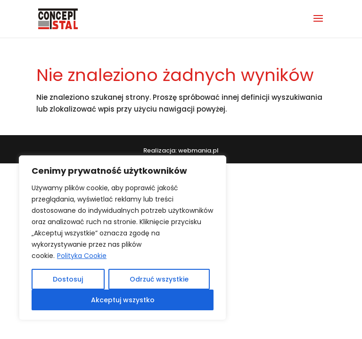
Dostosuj (68, 279)
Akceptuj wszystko (123, 300)
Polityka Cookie (82, 255)
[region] (122, 237)
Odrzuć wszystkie (159, 279)
